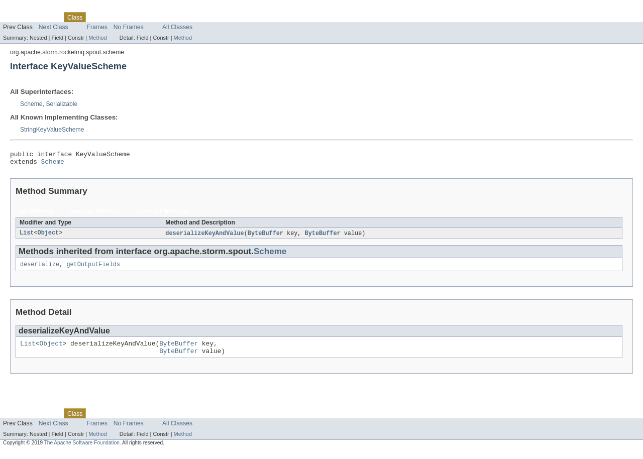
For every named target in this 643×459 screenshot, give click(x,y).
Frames (97, 27)
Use (96, 17)
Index (171, 17)
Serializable (61, 103)
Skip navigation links (27, 8)
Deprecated (143, 17)
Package (46, 17)
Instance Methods (96, 214)
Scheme (31, 103)
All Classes (177, 27)
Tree (115, 17)
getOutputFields (93, 269)
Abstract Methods (163, 214)
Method (97, 38)
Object (48, 237)
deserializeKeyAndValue (204, 237)
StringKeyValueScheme (52, 129)
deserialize (39, 269)
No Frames (129, 27)
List (27, 237)
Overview (16, 17)
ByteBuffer (265, 237)
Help (191, 17)
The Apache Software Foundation (82, 450)
